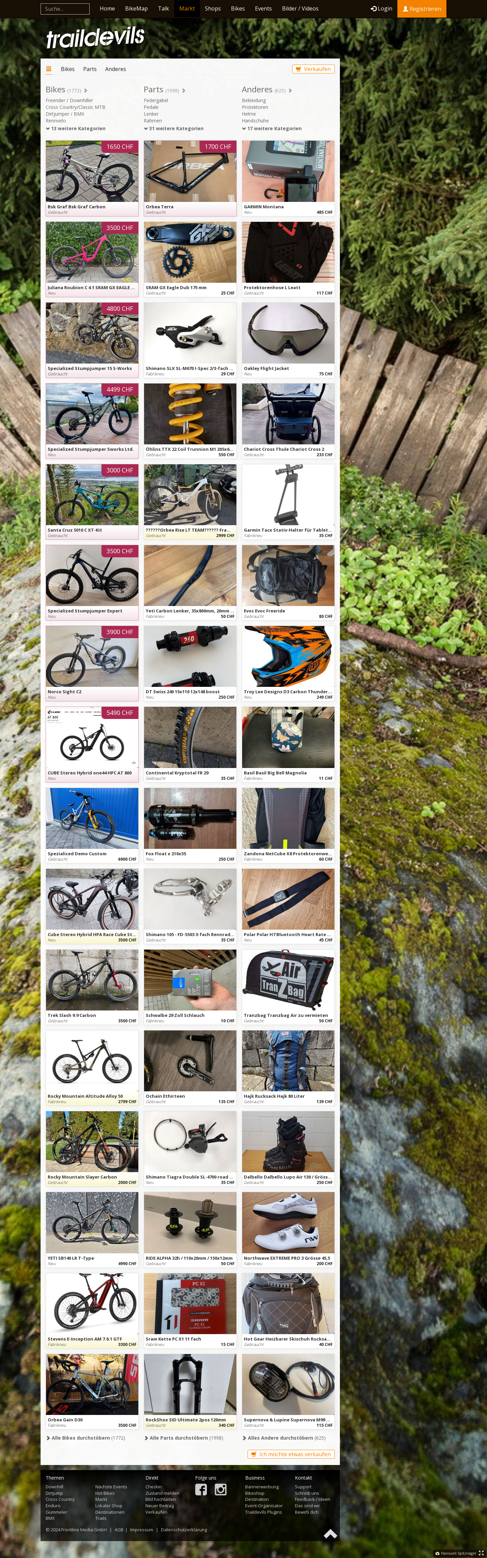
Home (107, 8)
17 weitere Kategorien (272, 128)
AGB (119, 1530)
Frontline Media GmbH (84, 1530)
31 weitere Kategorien (174, 128)
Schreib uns (307, 1493)
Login (381, 8)
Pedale (151, 107)
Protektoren (255, 107)
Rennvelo (56, 120)
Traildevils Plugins (263, 1512)
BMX (50, 1518)
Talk (163, 8)
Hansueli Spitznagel (456, 1553)
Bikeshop (254, 1493)
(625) (284, 1438)
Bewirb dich (307, 1512)
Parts (90, 69)
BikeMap (136, 8)
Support (303, 1487)
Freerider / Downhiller (69, 100)
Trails (101, 1518)
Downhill (54, 1487)
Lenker (151, 114)
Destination (257, 1499)
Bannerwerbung (262, 1487)
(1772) (85, 1438)
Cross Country (60, 1499)
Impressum (141, 1530)
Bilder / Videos (300, 8)
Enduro (53, 1506)
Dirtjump (54, 1493)
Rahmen (153, 120)
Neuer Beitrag (159, 1506)
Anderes (115, 69)
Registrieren (422, 9)
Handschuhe (255, 120)
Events (263, 8)
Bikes (238, 8)
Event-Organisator (264, 1506)
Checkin (153, 1487)
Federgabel (156, 100)
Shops (213, 8)
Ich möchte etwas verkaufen (291, 1454)
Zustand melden (162, 1493)
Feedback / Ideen (312, 1499)
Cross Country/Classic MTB (76, 107)
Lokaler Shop (108, 1506)
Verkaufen (313, 69)
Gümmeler (56, 1512)
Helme (249, 114)
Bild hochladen (160, 1499)
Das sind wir (307, 1506)
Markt (187, 8)
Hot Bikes (105, 1493)
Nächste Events (111, 1487)
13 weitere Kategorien (76, 128)
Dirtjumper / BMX (65, 114)
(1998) (183, 1438)
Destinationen (109, 1512)
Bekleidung (254, 100)
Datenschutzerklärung (184, 1530)
